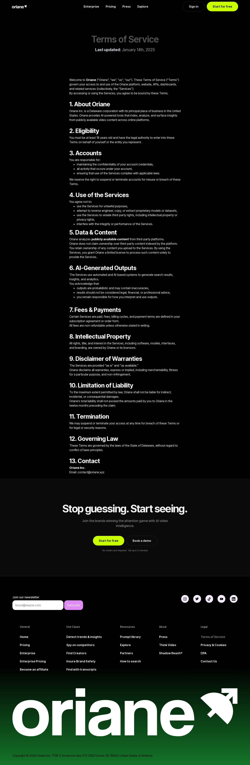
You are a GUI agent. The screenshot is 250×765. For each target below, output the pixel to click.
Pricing (111, 6)
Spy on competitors (80, 645)
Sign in (193, 6)
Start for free (222, 6)
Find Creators (76, 653)
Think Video (167, 645)
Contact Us (209, 661)
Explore (142, 6)
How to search (130, 661)
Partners (126, 653)
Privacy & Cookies (213, 645)
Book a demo (142, 541)
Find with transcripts (81, 669)
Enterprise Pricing (33, 661)
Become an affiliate (34, 669)
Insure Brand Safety (81, 661)
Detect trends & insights (84, 637)
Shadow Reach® (170, 653)
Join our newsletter (25, 597)
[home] (30, 6)
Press (126, 6)
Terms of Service (213, 637)
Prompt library (130, 637)
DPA (203, 653)
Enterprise (91, 6)
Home (24, 637)
